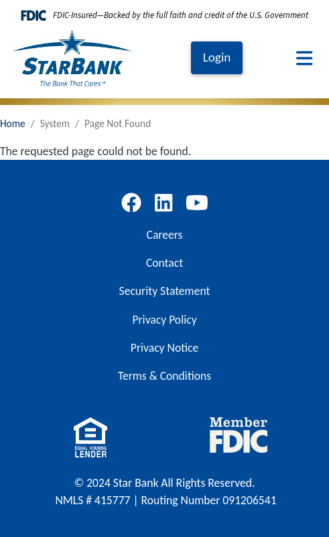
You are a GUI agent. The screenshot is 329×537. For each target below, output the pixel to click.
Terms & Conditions (164, 375)
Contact (164, 262)
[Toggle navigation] (304, 58)
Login (217, 57)
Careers (165, 234)
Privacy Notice (164, 347)
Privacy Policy (164, 319)
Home (12, 123)
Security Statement (164, 291)
